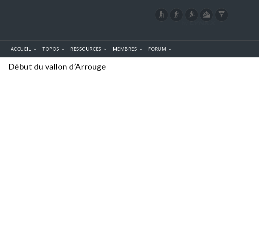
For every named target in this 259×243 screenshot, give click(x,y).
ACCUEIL (21, 49)
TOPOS (50, 49)
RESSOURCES (86, 49)
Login (216, 33)
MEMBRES (125, 49)
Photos (238, 67)
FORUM (157, 49)
